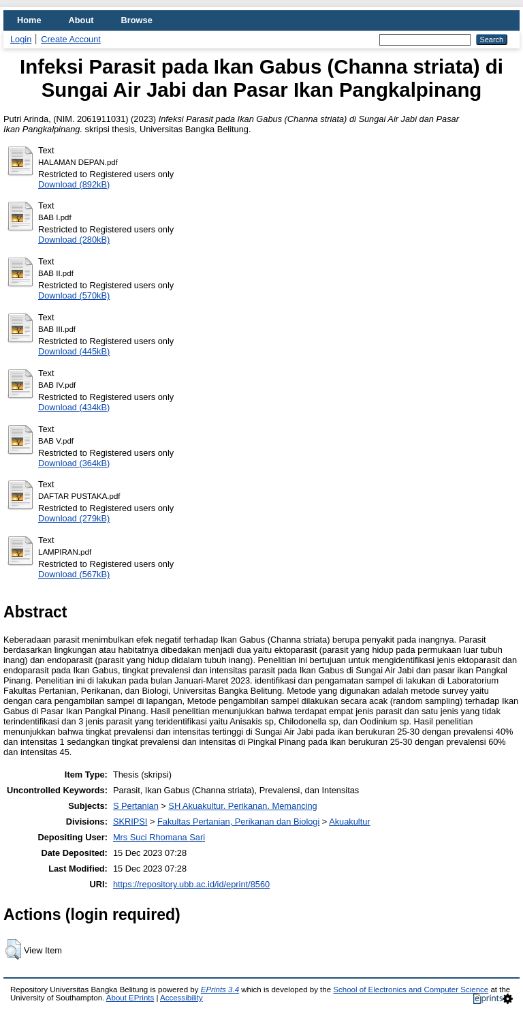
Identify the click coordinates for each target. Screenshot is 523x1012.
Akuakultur (349, 821)
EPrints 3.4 (220, 989)
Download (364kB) (74, 463)
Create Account (71, 39)
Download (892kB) (74, 184)
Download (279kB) (74, 518)
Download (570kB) (74, 295)
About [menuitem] (81, 20)
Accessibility (181, 998)
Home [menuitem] (29, 20)
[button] (13, 949)
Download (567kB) (74, 574)
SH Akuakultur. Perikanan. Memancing (242, 806)
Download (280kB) (74, 239)
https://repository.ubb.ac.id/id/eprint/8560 (191, 884)
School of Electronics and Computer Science (410, 989)
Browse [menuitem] (137, 20)
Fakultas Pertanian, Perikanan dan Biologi (238, 821)
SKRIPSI (130, 821)
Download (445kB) (74, 351)
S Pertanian (136, 806)
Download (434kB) (74, 407)
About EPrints (130, 998)
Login (20, 39)
